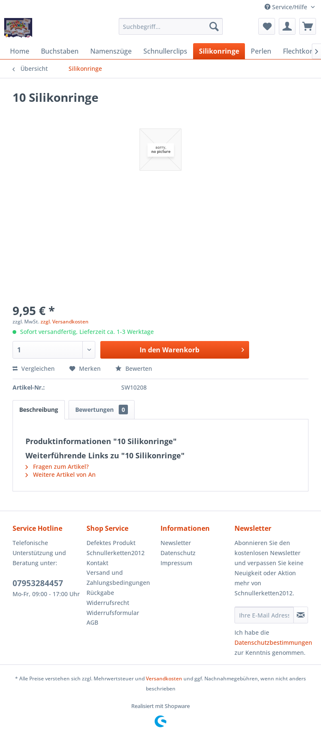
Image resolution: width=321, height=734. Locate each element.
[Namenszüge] (111, 51)
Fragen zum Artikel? (57, 466)
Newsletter (175, 543)
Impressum (176, 563)
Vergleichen (34, 368)
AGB (92, 622)
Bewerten (133, 368)
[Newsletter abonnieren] (300, 615)
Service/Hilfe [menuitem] (287, 7)
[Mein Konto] (287, 26)
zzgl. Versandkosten (65, 321)
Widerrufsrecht (108, 603)
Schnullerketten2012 (116, 553)
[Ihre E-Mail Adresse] (264, 615)
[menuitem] (171, 26)
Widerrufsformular (113, 613)
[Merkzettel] (266, 26)
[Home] (19, 51)
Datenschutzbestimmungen (273, 642)
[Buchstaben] (59, 51)
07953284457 (38, 583)
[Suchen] (214, 26)
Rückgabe (100, 593)
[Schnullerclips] (165, 51)
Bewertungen (101, 409)
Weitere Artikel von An (60, 474)
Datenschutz (178, 553)
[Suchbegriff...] (171, 26)
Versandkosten (164, 678)
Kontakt (97, 563)
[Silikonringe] (219, 51)
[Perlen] (261, 51)
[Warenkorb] (307, 26)
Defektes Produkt (111, 543)
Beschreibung (38, 410)
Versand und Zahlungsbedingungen (118, 578)
